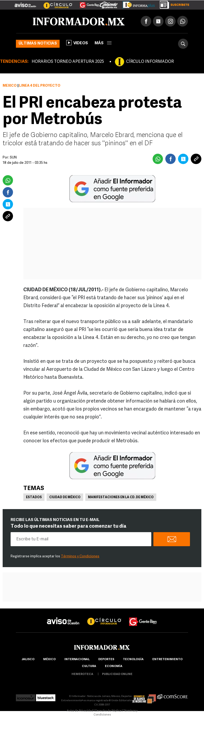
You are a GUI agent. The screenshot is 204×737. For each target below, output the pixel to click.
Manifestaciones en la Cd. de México (121, 497)
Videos (77, 42)
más (103, 43)
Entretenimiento (167, 659)
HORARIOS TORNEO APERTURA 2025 (68, 62)
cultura (89, 666)
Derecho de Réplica (108, 710)
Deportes (106, 659)
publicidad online (117, 674)
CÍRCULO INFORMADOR (150, 62)
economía (113, 666)
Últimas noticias (38, 44)
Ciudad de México (65, 497)
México (10, 85)
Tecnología (133, 659)
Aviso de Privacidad (80, 710)
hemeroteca (82, 674)
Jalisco (27, 659)
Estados (34, 497)
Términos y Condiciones (80, 556)
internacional (77, 659)
